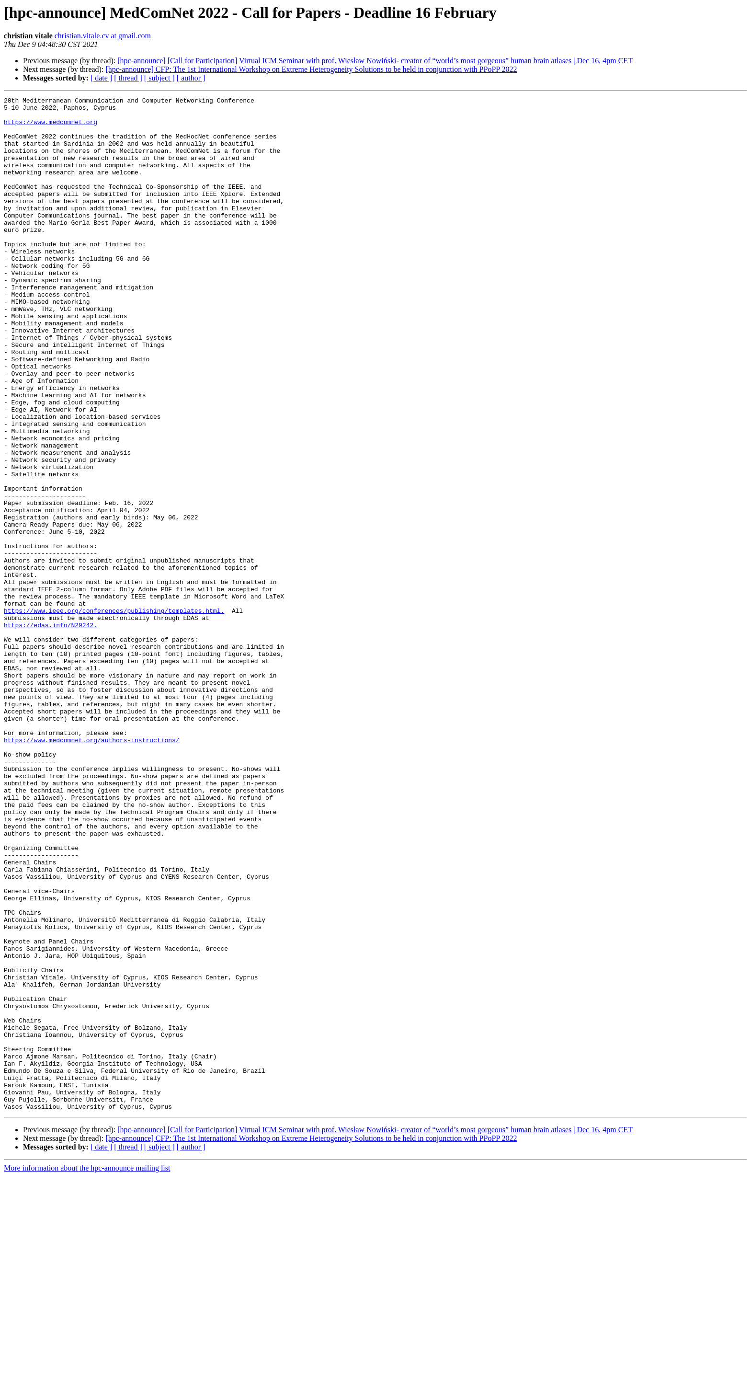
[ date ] (101, 78)
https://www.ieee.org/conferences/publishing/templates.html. (114, 714)
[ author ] (191, 78)
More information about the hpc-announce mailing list (87, 1371)
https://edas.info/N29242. (50, 731)
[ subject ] (159, 78)
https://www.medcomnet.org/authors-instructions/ (92, 869)
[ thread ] (128, 78)
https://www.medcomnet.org (50, 127)
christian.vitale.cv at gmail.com (103, 36)
